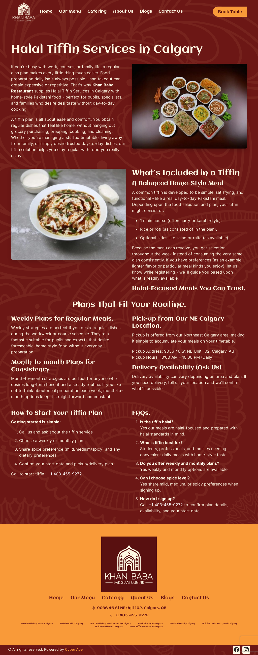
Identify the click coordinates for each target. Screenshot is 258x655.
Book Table (230, 12)
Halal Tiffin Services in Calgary (146, 626)
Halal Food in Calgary (71, 623)
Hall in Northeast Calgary (109, 626)
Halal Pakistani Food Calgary (37, 623)
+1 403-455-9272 (65, 473)
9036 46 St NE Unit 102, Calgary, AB (129, 608)
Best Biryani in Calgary (150, 623)
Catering (97, 11)
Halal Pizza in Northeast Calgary (219, 623)
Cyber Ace (74, 649)
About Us (123, 11)
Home (46, 11)
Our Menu (70, 11)
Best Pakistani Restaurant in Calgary (110, 623)
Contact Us (170, 11)
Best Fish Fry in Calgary (182, 623)
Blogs (146, 11)
